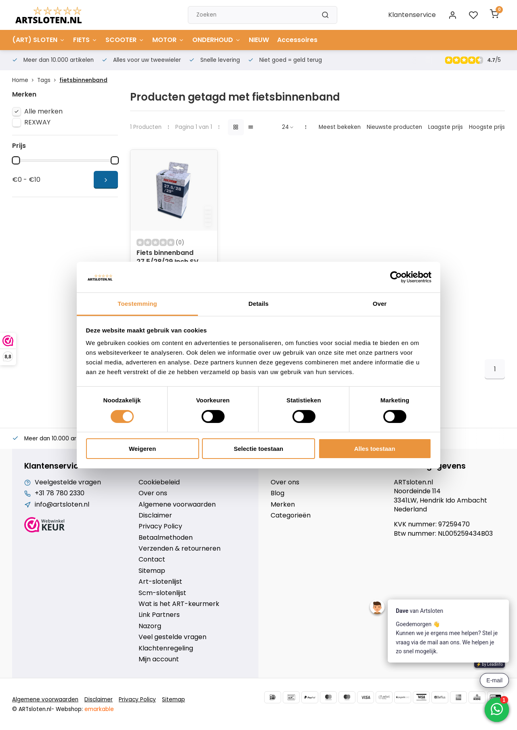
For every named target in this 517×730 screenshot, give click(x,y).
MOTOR (168, 39)
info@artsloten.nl (62, 504)
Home (24, 80)
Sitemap (152, 570)
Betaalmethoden (166, 537)
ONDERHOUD (216, 39)
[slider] (16, 160)
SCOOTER (124, 39)
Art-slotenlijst (160, 581)
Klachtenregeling (166, 648)
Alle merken (43, 111)
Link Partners (159, 614)
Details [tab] (258, 303)
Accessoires (297, 39)
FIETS (85, 39)
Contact (152, 559)
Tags (48, 80)
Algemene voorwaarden (177, 504)
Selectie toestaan (259, 448)
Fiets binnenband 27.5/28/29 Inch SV (167, 257)
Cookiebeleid (159, 482)
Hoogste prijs (487, 127)
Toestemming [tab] (137, 303)
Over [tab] (380, 303)
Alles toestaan (374, 448)
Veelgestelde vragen (68, 482)
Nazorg (150, 626)
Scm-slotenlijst (162, 593)
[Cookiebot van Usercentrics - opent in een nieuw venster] (396, 277)
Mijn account (159, 659)
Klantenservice (412, 14)
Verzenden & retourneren (180, 548)
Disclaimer (155, 515)
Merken (283, 504)
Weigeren (142, 448)
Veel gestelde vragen (172, 637)
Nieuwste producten (394, 127)
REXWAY (37, 122)
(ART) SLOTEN (38, 39)
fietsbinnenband (83, 80)
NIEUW (259, 39)
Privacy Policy (160, 526)
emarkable (99, 709)
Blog (277, 493)
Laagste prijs (445, 127)
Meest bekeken (340, 127)
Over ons (153, 493)
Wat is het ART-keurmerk (179, 604)
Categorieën (291, 515)
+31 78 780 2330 (59, 493)
